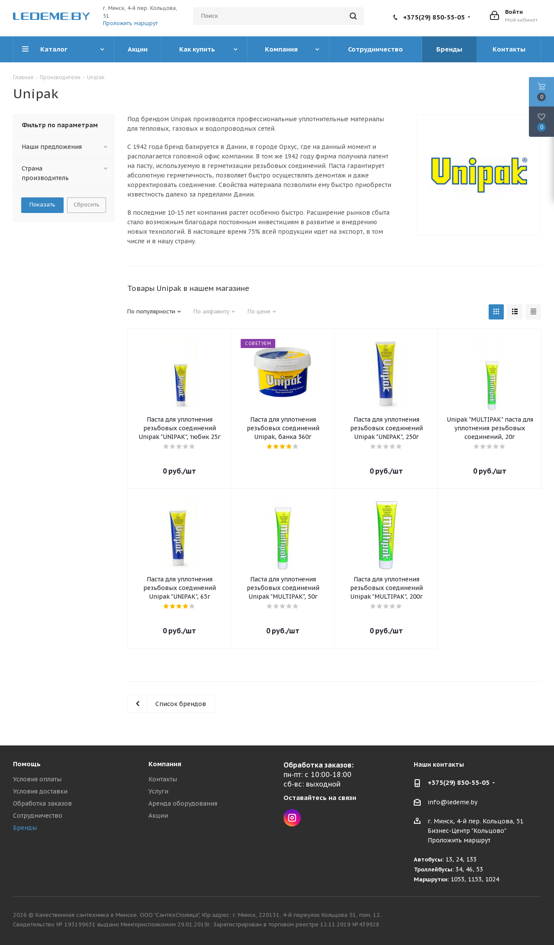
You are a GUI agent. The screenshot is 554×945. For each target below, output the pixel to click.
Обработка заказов (42, 803)
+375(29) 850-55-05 (434, 17)
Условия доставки (40, 791)
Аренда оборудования (182, 803)
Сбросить (87, 204)
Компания (164, 764)
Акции (158, 815)
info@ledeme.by (452, 802)
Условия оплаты (37, 779)
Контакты (162, 779)
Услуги (158, 791)
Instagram (292, 817)
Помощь (27, 764)
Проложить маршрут (130, 23)
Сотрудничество (37, 815)
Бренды (25, 828)
